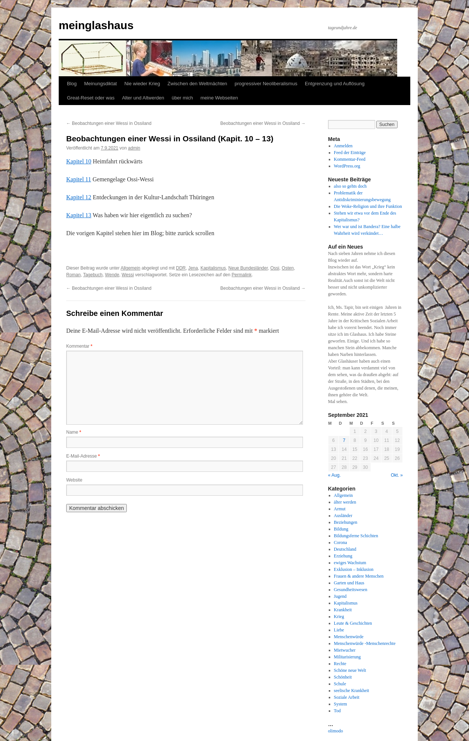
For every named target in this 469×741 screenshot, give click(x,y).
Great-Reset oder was (90, 98)
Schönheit (343, 677)
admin (134, 148)
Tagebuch (92, 274)
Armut (340, 508)
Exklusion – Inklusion (354, 569)
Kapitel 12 (78, 197)
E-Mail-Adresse (83, 456)
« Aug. (334, 475)
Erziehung (343, 556)
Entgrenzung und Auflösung (335, 83)
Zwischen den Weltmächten (197, 83)
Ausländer (343, 515)
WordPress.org (347, 166)
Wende (112, 274)
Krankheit (343, 609)
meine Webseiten (219, 98)
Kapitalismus (213, 268)
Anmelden (343, 145)
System (340, 704)
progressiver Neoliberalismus (266, 83)
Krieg (339, 616)
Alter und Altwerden (143, 98)
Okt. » (397, 475)
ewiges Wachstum (350, 562)
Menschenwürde (349, 636)
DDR (181, 268)
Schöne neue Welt (350, 670)
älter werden (345, 502)
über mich (182, 98)
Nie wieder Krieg (142, 83)
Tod (337, 710)
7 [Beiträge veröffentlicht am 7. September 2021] (344, 440)
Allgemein (130, 268)
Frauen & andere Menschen (359, 576)
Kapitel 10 (78, 161)
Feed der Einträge (350, 152)
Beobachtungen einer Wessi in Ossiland (108, 123)
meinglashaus (96, 25)
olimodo (335, 731)
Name (73, 432)
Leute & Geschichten (353, 623)
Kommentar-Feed (349, 159)
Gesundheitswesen (350, 589)
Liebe (339, 630)
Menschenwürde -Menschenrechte (365, 643)
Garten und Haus (349, 582)
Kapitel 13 (78, 215)
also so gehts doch (350, 186)
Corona (340, 542)
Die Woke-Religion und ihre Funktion (368, 206)
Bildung (341, 529)
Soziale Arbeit (346, 697)
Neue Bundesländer (248, 268)
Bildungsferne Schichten (356, 535)
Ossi (274, 268)
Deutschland (345, 549)
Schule (340, 683)
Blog (72, 83)
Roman (73, 274)
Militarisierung (347, 656)
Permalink (241, 274)
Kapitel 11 (78, 179)
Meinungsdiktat (100, 83)
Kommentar (79, 346)
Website (74, 480)
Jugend (340, 596)
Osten (288, 268)
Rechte (340, 663)
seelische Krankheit (351, 690)
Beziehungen (346, 522)
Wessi (128, 274)
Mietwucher (345, 650)
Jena (193, 268)
